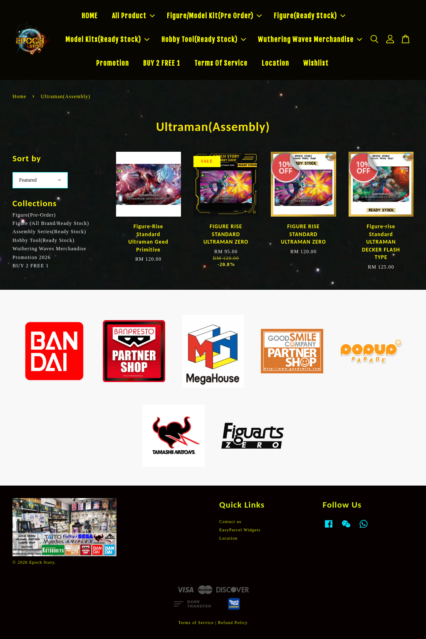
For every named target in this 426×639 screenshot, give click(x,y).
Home (19, 96)
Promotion (112, 63)
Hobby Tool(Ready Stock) (203, 39)
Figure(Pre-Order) (34, 215)
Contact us (230, 521)
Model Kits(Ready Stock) (107, 39)
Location (275, 63)
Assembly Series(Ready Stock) (49, 231)
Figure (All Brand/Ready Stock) (50, 223)
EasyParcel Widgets (239, 530)
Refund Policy (233, 622)
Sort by (26, 158)
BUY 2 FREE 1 (161, 63)
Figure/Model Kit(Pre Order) (214, 16)
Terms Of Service (221, 63)
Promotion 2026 (31, 257)
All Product (133, 16)
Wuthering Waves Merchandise (310, 39)
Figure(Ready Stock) (309, 16)
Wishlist (316, 63)
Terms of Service (195, 622)
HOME (90, 16)
